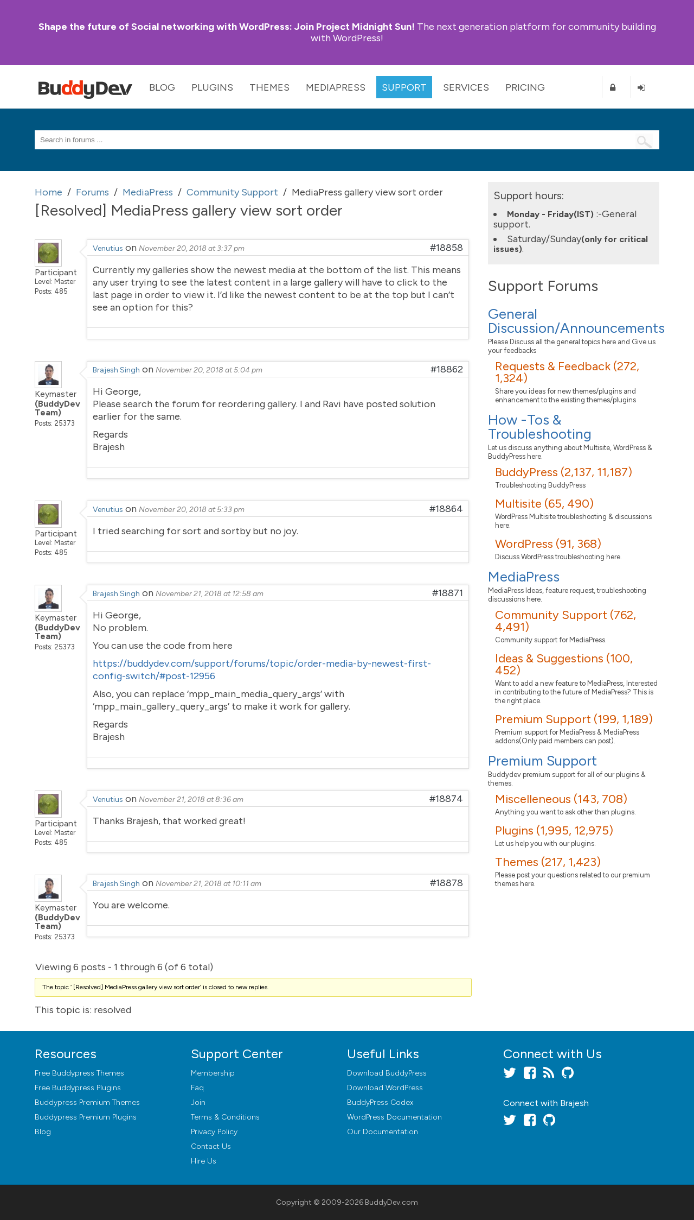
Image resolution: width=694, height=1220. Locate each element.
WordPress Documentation (394, 1117)
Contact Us (211, 1146)
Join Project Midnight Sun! (226, 27)
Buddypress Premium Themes (87, 1102)
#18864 (446, 509)
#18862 (446, 369)
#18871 (447, 593)
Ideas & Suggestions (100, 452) (564, 664)
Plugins (212, 87)
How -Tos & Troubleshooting (540, 427)
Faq (197, 1087)
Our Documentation (382, 1131)
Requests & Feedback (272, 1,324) (567, 372)
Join (198, 1102)
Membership (213, 1073)
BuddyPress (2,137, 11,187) (563, 472)
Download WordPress (385, 1087)
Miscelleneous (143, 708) (561, 799)
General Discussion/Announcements (576, 321)
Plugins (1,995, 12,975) (554, 830)
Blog (162, 87)
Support (404, 87)
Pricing (525, 87)
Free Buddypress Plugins (78, 1087)
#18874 (446, 799)
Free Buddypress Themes (79, 1073)
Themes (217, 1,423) (548, 862)
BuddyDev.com (391, 1202)
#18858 (446, 247)
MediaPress (335, 87)
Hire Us (203, 1161)
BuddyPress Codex (380, 1102)
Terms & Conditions (225, 1117)
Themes (269, 87)
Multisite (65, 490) (544, 503)
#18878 (446, 883)
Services (466, 87)
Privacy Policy (214, 1131)
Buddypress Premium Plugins (86, 1117)
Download (387, 1073)
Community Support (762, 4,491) (565, 621)
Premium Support (542, 760)
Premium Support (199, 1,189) (574, 719)
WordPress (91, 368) (548, 543)
